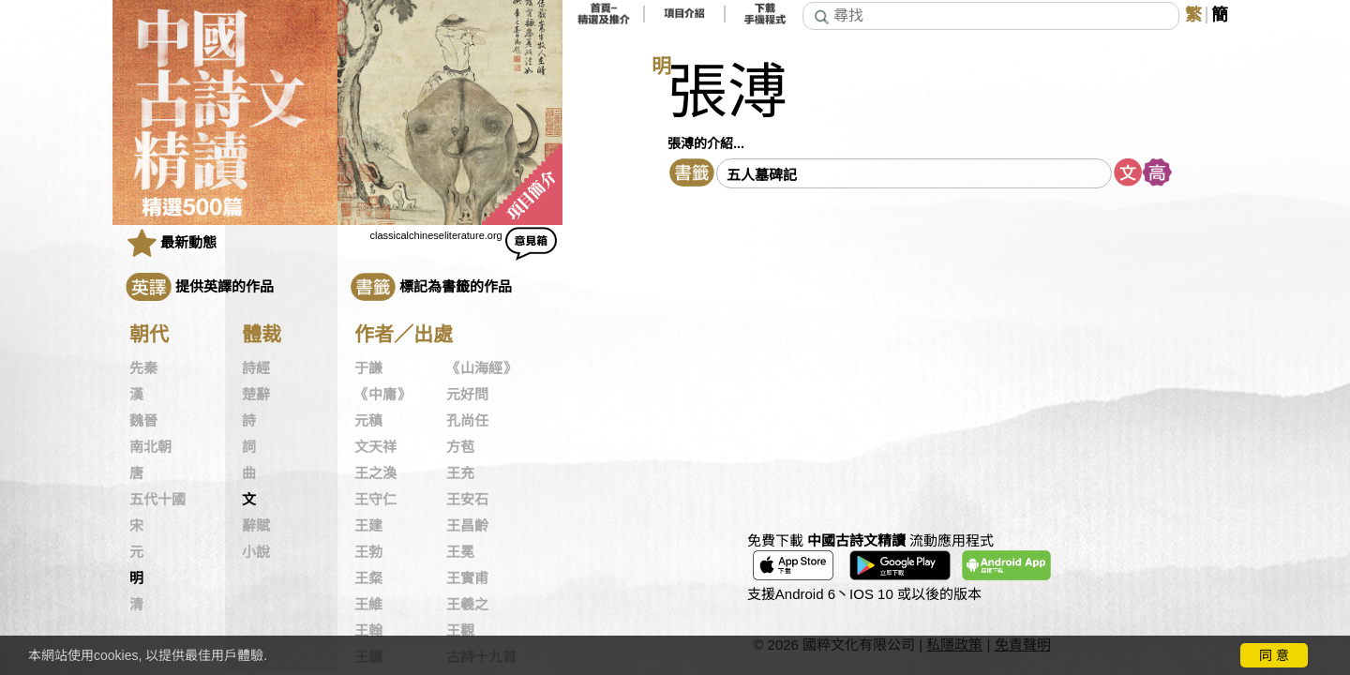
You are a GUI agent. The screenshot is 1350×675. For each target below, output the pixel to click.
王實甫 (467, 578)
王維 (368, 604)
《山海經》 (481, 368)
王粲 (368, 578)
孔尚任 (467, 420)
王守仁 (375, 499)
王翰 (368, 630)
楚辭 (256, 394)
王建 (368, 525)
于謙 (368, 368)
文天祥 (375, 447)
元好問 (467, 394)
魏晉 (143, 420)
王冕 (460, 552)
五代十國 (157, 499)
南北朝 (150, 447)
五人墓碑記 (762, 175)
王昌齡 (467, 525)
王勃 (368, 552)
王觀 (460, 630)
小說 (256, 552)
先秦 (143, 368)
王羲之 (467, 604)
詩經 (256, 368)
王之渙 (375, 473)
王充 (460, 473)
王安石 (467, 499)
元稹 (368, 420)
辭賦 (256, 525)
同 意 (1274, 655)
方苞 (460, 447)
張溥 (728, 92)
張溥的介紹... (706, 143)
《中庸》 (382, 394)
